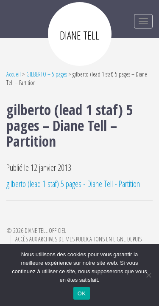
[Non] (148, 275)
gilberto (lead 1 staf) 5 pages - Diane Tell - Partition (73, 184)
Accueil (13, 74)
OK (82, 293)
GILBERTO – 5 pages (46, 74)
